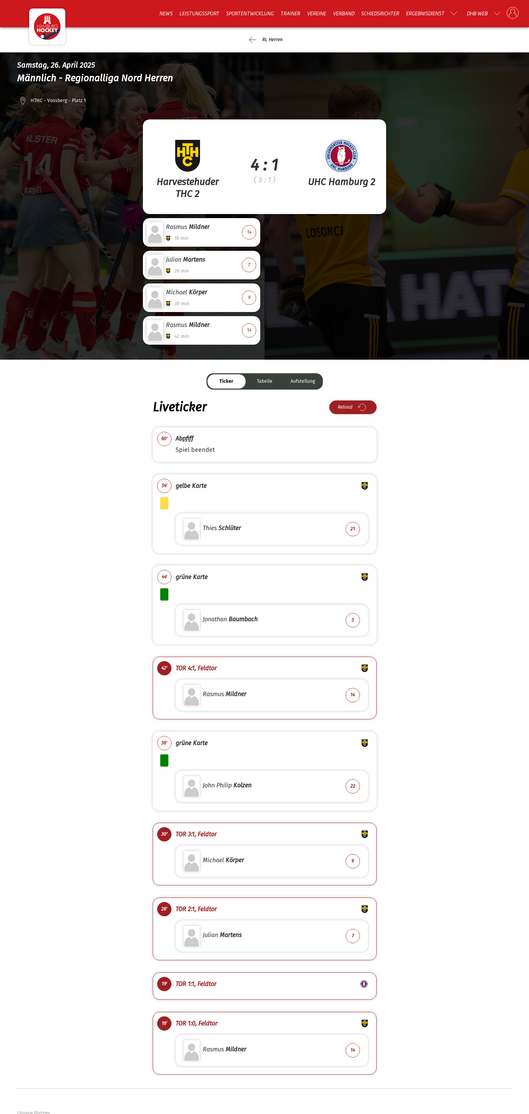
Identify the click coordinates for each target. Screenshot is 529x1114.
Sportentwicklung (250, 13)
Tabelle (264, 381)
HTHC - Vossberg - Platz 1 (58, 100)
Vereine (316, 13)
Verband (343, 13)
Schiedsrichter (380, 13)
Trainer (290, 13)
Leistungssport (199, 13)
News (165, 13)
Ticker (226, 381)
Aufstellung (303, 381)
